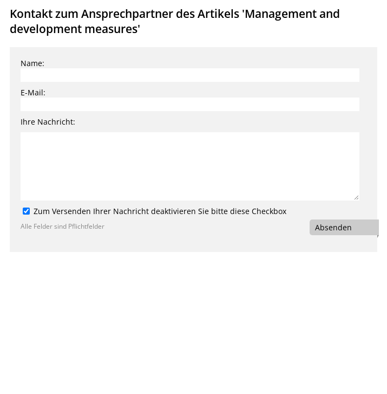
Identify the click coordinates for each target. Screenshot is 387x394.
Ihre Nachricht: (48, 122)
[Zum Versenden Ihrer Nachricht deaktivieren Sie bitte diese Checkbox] (26, 211)
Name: (32, 63)
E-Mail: (33, 92)
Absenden (333, 227)
